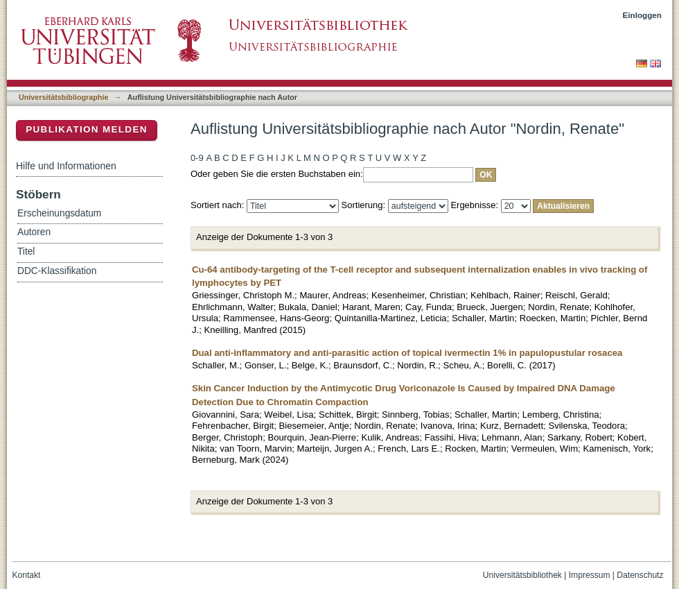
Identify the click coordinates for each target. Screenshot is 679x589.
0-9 (197, 158)
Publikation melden (87, 129)
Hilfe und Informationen (66, 165)
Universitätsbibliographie (63, 97)
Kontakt (26, 575)
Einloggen (642, 14)
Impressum (589, 575)
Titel (26, 251)
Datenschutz (640, 575)
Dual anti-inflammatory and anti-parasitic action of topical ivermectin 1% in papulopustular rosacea (407, 353)
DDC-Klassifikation (56, 271)
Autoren (34, 232)
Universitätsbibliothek (522, 575)
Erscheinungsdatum (59, 213)
